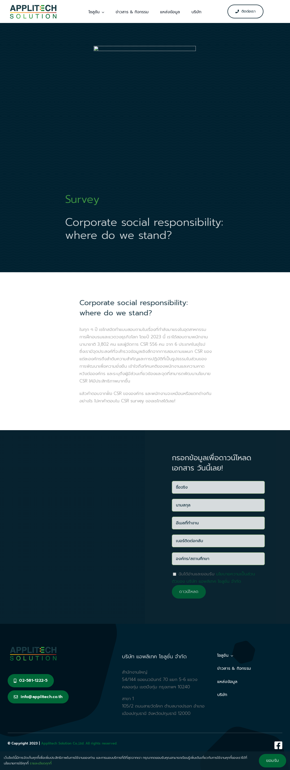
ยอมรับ (272, 760)
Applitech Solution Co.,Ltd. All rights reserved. (79, 743)
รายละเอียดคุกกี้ (41, 763)
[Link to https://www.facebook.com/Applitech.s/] (278, 745)
